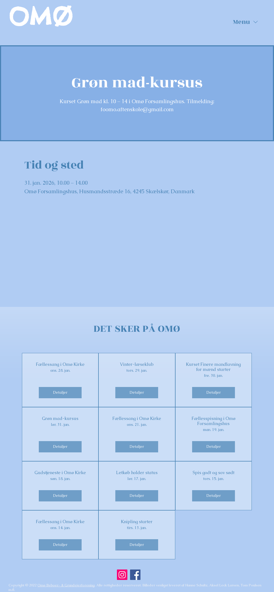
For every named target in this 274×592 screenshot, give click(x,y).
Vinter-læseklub (137, 364)
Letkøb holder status (137, 472)
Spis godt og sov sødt (213, 472)
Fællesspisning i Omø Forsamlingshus (213, 421)
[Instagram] (122, 574)
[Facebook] (135, 574)
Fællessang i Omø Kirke (60, 364)
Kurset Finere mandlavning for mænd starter (213, 367)
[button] (245, 22)
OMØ (41, 16)
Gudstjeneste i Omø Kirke (60, 472)
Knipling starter (137, 521)
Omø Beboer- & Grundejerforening (66, 585)
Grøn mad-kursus (60, 418)
